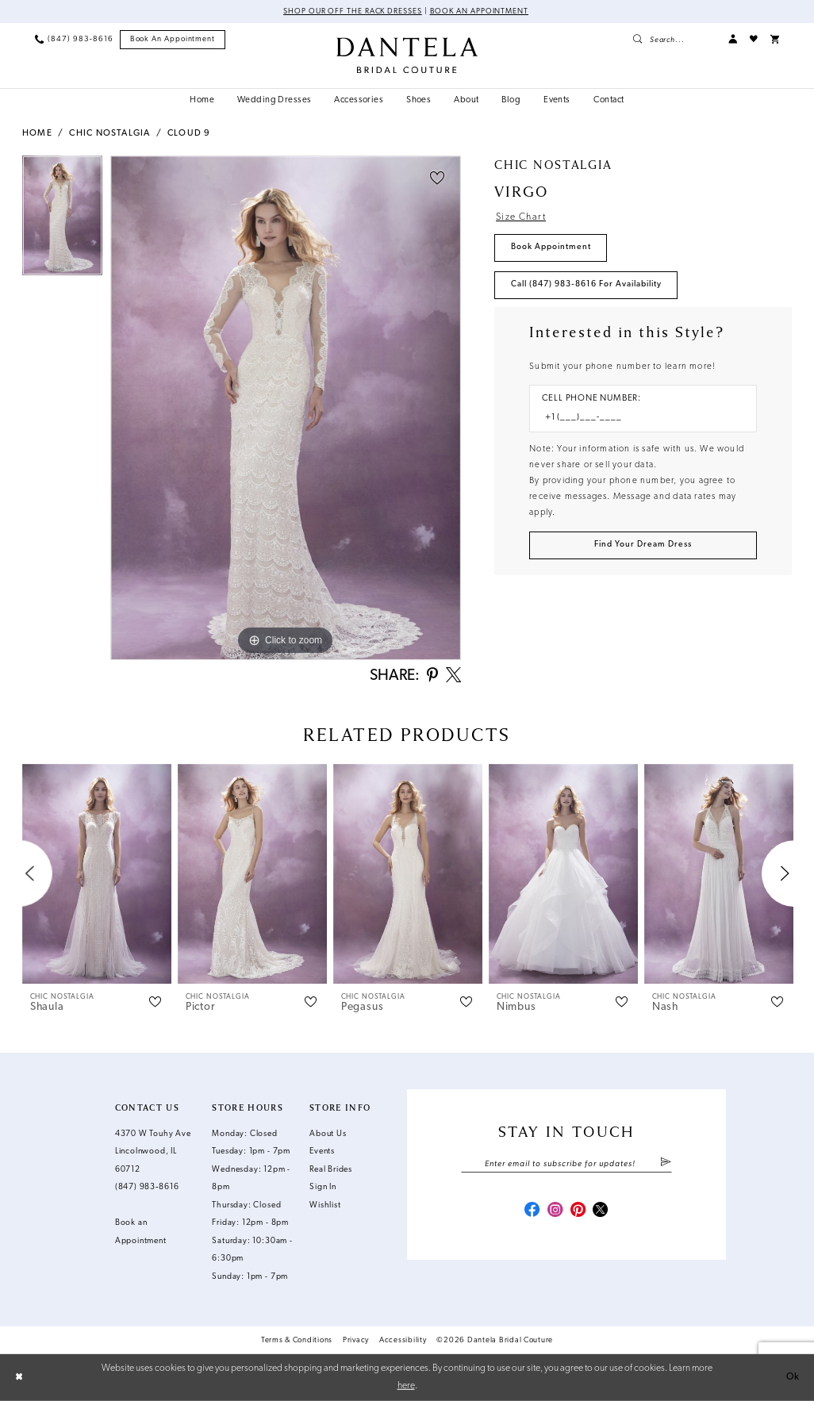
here (406, 1385)
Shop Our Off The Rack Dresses (352, 11)
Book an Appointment (479, 11)
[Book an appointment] (173, 39)
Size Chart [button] (521, 217)
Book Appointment (551, 247)
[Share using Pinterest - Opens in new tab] (432, 676)
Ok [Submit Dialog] (793, 1377)
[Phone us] (74, 39)
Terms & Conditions (296, 1340)
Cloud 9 (188, 133)
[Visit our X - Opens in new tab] (600, 1211)
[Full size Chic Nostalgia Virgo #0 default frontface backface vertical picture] (285, 407)
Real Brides (330, 1169)
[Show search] (674, 39)
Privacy (356, 1340)
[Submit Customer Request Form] (643, 545)
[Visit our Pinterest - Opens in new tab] (578, 1211)
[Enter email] (566, 1164)
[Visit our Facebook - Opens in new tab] (531, 1211)
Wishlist (324, 1205)
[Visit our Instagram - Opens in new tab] (555, 1211)
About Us (327, 1134)
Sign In (322, 1187)
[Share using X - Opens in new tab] (453, 676)
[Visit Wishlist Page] (753, 39)
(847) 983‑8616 (147, 1187)
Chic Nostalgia (109, 133)
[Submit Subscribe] (665, 1164)
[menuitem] (74, 39)
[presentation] (96, 874)
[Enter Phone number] (637, 418)
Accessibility (403, 1340)
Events (322, 1151)
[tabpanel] (62, 219)
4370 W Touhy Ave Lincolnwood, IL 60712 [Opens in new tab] (153, 1152)
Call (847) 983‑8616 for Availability (586, 284)
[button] (732, 39)
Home (37, 133)
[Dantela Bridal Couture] (407, 55)
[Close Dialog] (19, 1377)
